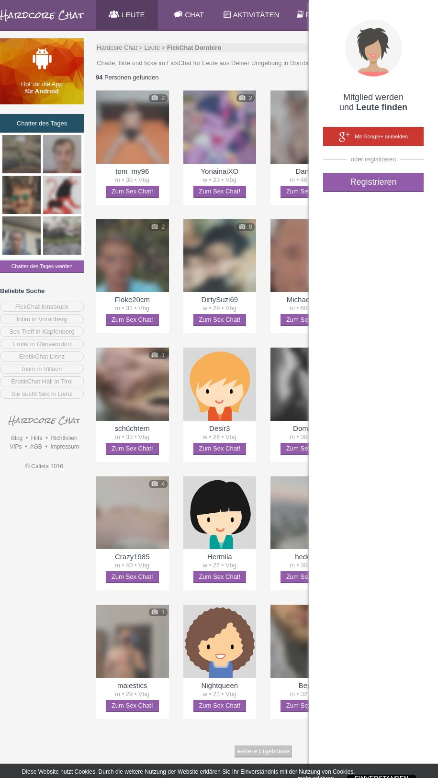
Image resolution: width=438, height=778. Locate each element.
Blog (16, 438)
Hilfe (37, 438)
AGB (36, 446)
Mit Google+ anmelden (373, 137)
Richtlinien (64, 438)
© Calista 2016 (44, 466)
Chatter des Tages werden (41, 266)
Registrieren (373, 182)
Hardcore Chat (117, 47)
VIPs (16, 446)
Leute (152, 47)
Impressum (64, 446)
